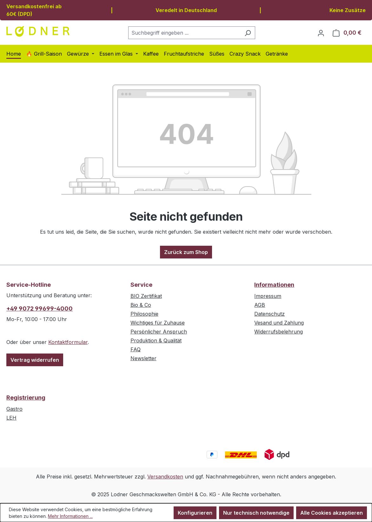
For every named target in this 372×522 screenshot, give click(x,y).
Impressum (267, 296)
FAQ (135, 349)
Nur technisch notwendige (256, 513)
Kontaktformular (68, 342)
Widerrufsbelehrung (278, 331)
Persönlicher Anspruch (158, 331)
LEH (11, 418)
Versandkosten (165, 476)
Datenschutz (269, 314)
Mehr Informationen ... (70, 516)
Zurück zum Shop (186, 252)
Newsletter (143, 358)
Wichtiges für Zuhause (157, 322)
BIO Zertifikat (146, 296)
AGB (259, 305)
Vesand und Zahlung (279, 322)
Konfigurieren (195, 513)
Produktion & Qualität (156, 340)
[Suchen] (247, 32)
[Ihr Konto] (321, 32)
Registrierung (25, 397)
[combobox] (184, 32)
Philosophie (144, 314)
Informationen (274, 284)
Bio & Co (140, 305)
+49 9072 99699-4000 (39, 308)
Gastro (14, 409)
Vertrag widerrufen (34, 360)
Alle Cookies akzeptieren (331, 513)
